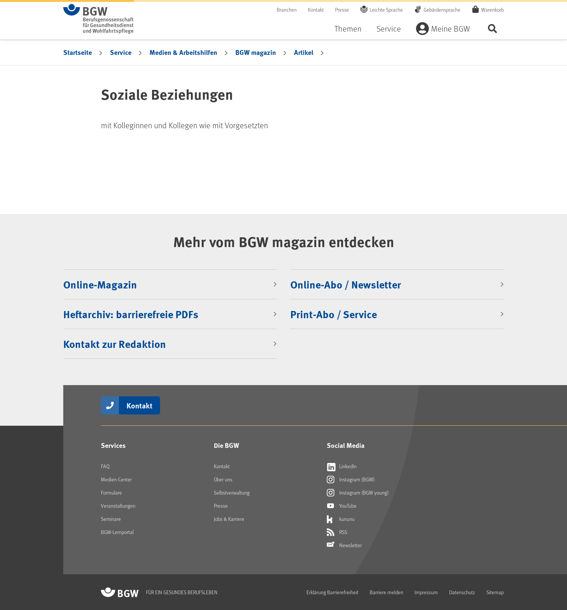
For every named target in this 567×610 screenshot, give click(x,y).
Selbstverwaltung (232, 492)
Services (113, 445)
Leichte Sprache (386, 9)
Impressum (426, 592)
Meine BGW (450, 28)
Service (388, 28)
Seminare (111, 518)
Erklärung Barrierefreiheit (332, 592)
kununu (341, 519)
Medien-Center (116, 479)
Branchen (287, 9)
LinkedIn (342, 466)
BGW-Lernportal (117, 532)
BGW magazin (255, 52)
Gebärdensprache (442, 9)
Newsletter (344, 545)
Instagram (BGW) (351, 479)
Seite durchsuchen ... (492, 28)
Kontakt (316, 9)
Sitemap (495, 592)
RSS (337, 532)
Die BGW (226, 445)
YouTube (342, 506)
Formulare (111, 492)
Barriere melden (386, 592)
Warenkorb (492, 9)
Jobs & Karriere (229, 518)
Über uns (223, 479)
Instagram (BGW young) (358, 492)
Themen (347, 28)
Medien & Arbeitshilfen (183, 52)
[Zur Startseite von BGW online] (98, 19)
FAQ (105, 466)
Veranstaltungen (118, 505)
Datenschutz (462, 592)
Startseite (77, 52)
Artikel (303, 52)
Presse (342, 9)
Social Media (345, 445)
